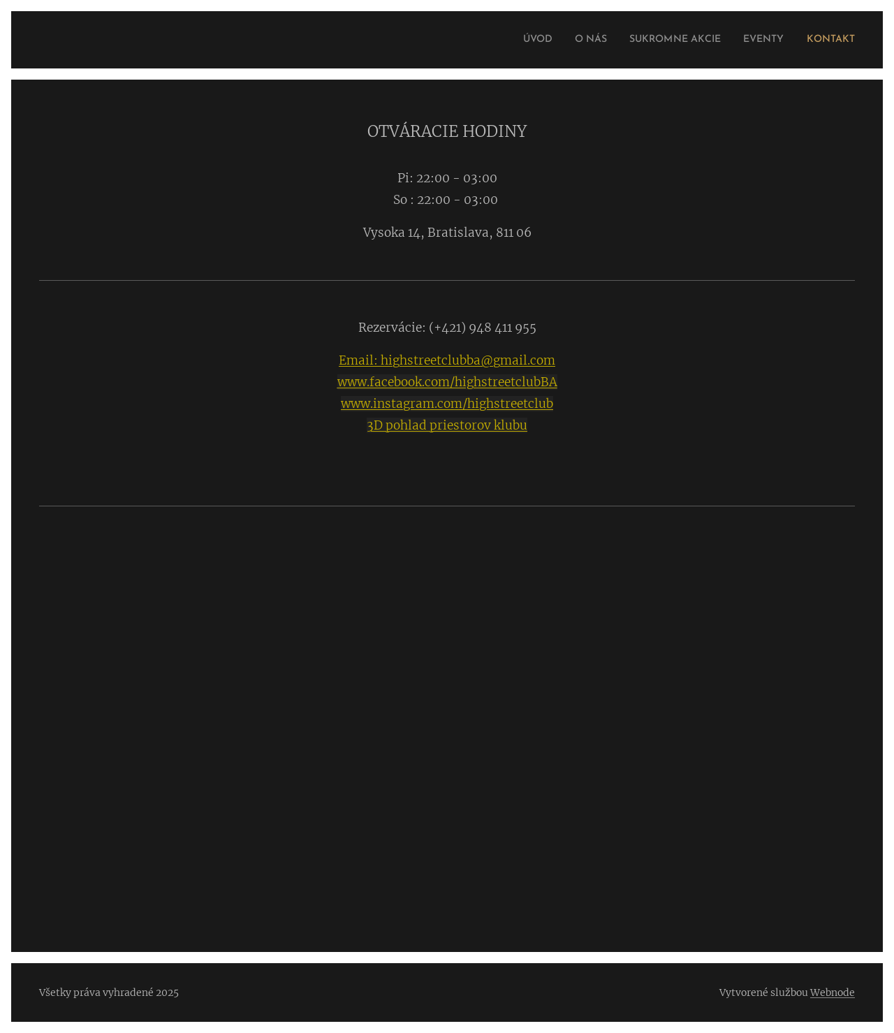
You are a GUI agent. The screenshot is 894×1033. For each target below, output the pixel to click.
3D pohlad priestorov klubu (447, 425)
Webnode (832, 992)
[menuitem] (507, 39)
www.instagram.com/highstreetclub (447, 403)
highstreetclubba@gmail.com (466, 360)
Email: (358, 360)
